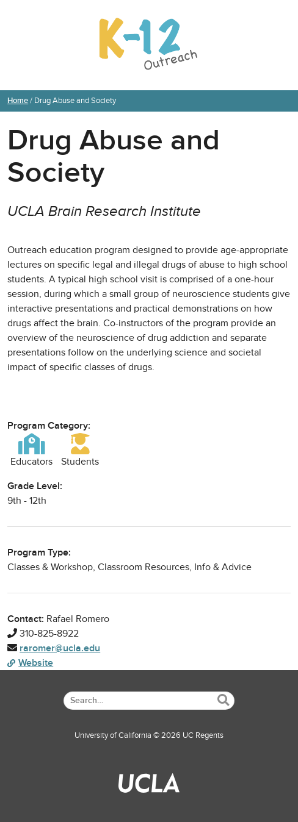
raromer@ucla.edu (60, 648)
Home (17, 100)
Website (30, 662)
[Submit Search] (223, 700)
